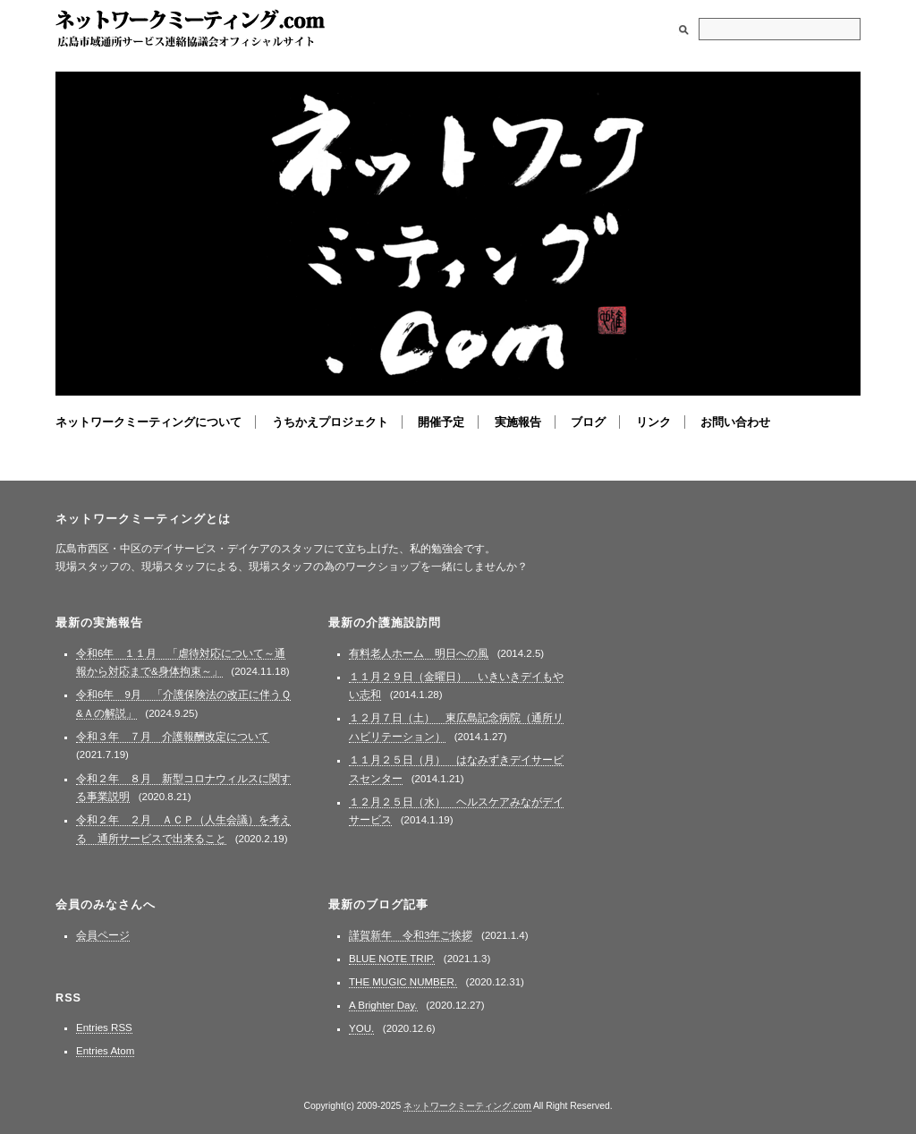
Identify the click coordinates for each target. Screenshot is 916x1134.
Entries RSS (104, 1027)
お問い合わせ (735, 422)
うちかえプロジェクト (330, 422)
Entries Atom (105, 1050)
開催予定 (441, 422)
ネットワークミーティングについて (148, 422)
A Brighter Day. (383, 1005)
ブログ (588, 422)
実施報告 (518, 422)
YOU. (361, 1028)
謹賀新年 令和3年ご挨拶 (410, 935)
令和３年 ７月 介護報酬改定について (172, 736)
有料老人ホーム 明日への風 (418, 653)
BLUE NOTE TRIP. (392, 958)
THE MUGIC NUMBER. (403, 981)
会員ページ (103, 935)
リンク (653, 422)
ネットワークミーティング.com (190, 29)
